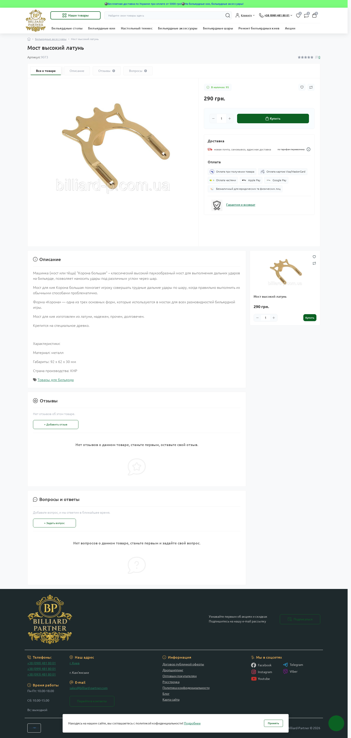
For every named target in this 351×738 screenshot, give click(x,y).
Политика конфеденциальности (186, 688)
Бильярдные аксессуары (178, 28)
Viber (290, 671)
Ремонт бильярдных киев (259, 28)
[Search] (228, 15)
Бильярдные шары (218, 28)
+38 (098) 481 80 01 (41, 663)
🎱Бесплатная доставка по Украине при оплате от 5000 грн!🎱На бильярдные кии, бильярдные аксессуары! (173, 3)
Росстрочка (171, 682)
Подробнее (192, 723)
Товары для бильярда (56, 380)
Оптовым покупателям (180, 676)
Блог (166, 693)
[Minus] (213, 118)
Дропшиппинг (173, 670)
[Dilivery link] (308, 149)
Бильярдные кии (101, 28)
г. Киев (75, 663)
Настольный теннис (137, 28)
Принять (273, 723)
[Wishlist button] (302, 87)
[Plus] (229, 118)
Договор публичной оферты (183, 664)
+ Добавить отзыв (55, 424)
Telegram (293, 665)
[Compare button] (311, 87)
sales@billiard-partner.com (89, 688)
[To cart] (309, 317)
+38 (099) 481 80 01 (41, 669)
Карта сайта (171, 699)
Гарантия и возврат (240, 204)
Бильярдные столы (67, 28)
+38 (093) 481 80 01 (41, 674)
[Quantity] (221, 118)
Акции (290, 28)
